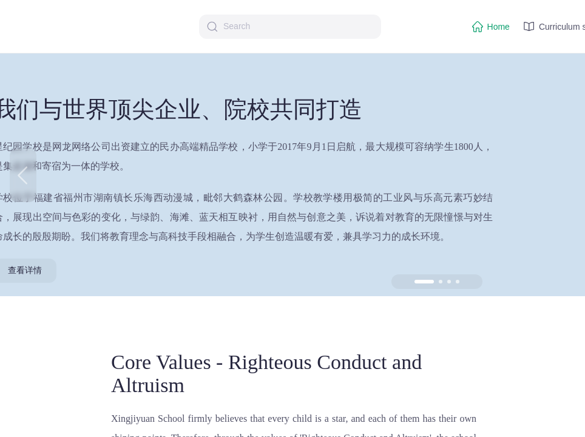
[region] (292, 218)
